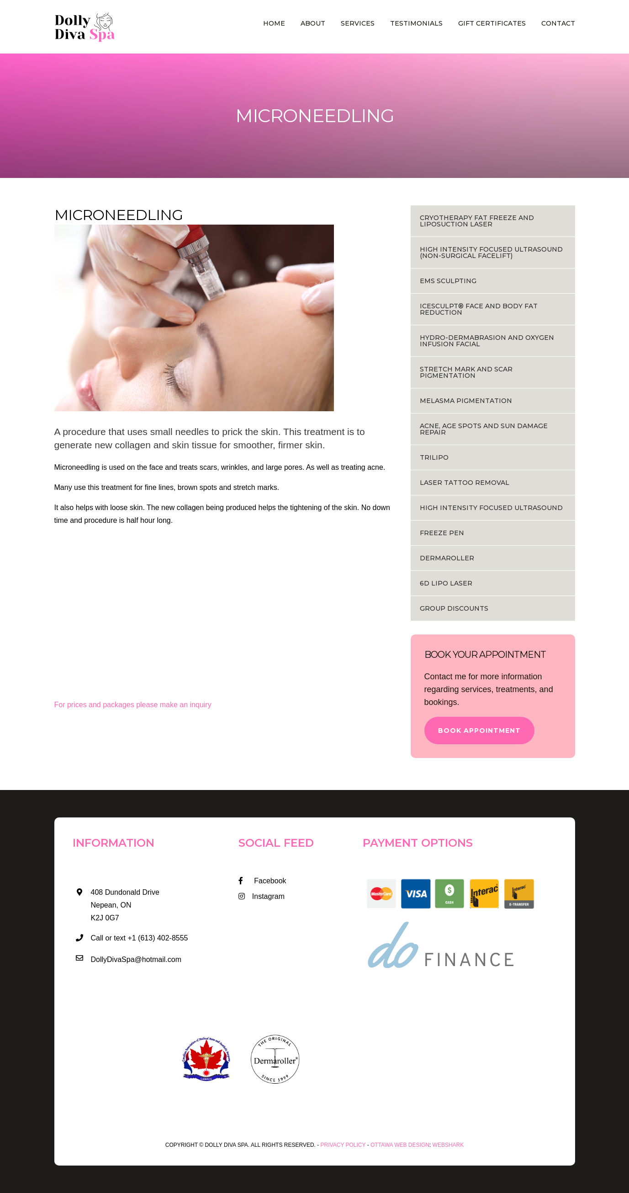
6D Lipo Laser (446, 583)
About (313, 23)
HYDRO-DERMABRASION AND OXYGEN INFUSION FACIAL (487, 340)
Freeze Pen (442, 533)
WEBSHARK (448, 1145)
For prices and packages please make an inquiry (132, 705)
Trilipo (434, 457)
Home (274, 23)
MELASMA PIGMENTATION (466, 401)
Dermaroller (447, 558)
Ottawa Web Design (399, 1145)
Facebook (262, 881)
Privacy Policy (343, 1145)
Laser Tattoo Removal (464, 482)
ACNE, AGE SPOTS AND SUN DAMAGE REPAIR (484, 429)
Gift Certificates (492, 23)
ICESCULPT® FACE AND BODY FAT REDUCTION (479, 309)
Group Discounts (454, 608)
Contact (558, 23)
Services (358, 23)
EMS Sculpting (448, 281)
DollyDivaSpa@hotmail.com (136, 959)
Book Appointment (479, 730)
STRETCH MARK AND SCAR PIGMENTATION (466, 372)
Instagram (261, 896)
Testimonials (416, 23)
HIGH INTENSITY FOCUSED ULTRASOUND (491, 508)
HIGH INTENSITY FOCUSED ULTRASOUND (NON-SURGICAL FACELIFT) (491, 252)
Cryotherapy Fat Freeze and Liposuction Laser (477, 221)
